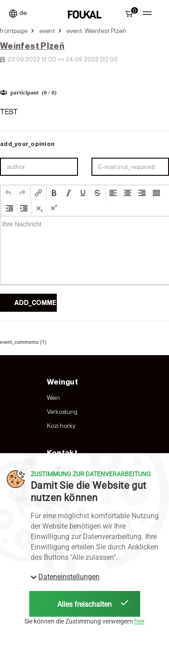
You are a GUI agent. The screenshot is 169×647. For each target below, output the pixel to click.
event (47, 31)
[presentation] (8, 193)
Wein (53, 397)
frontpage (13, 31)
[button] (8, 193)
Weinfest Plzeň (32, 46)
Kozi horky (61, 425)
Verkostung (62, 411)
